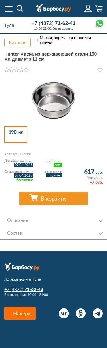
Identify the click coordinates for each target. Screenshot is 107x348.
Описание (17, 220)
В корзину (54, 198)
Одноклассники (81, 313)
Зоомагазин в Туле (22, 279)
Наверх (22, 313)
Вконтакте (64, 313)
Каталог (17, 42)
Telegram (98, 313)
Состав (14, 233)
